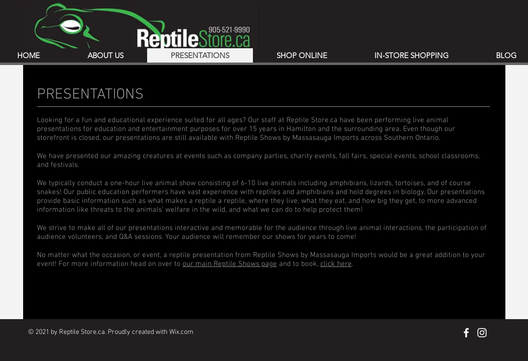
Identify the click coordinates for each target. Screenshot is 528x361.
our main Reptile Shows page (230, 264)
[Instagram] (482, 333)
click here (336, 264)
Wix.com (181, 332)
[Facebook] (466, 333)
